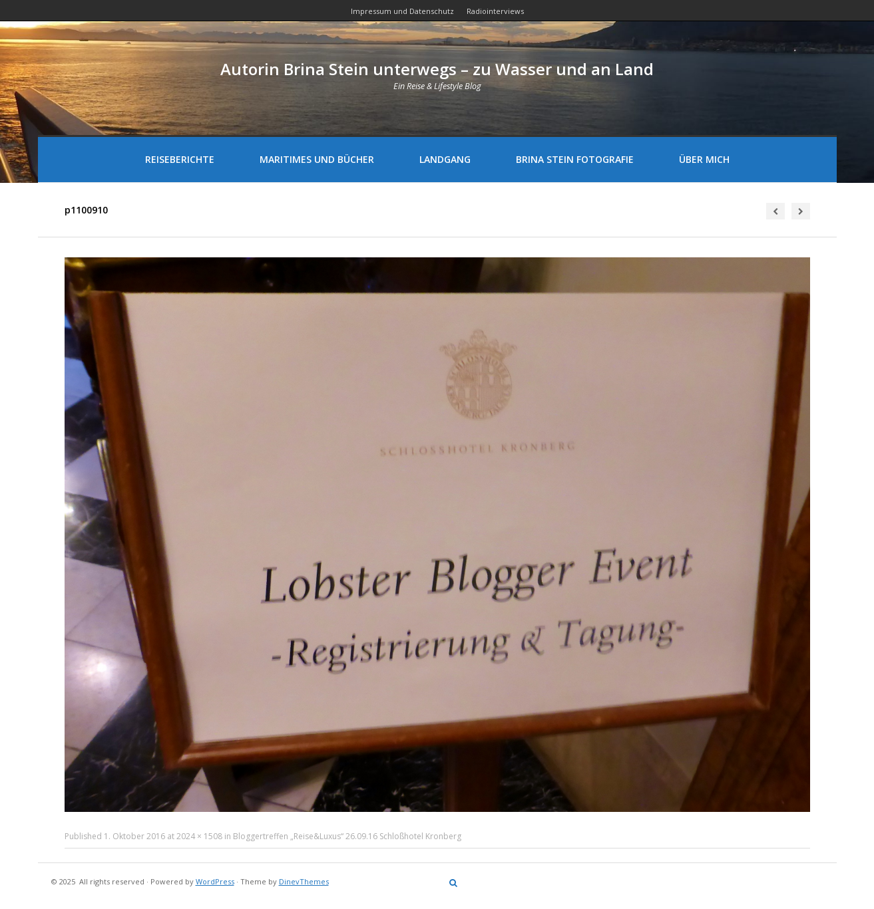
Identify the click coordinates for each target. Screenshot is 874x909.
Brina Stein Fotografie (575, 159)
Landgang (445, 159)
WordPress (215, 881)
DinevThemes (304, 881)
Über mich (704, 159)
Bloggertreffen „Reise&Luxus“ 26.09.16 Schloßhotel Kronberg (347, 836)
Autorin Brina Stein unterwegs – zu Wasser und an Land (437, 69)
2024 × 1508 (199, 836)
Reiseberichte (179, 159)
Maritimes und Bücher (317, 159)
